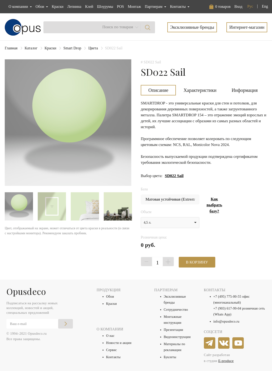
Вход (238, 7)
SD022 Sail (174, 176)
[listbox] (170, 222)
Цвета (93, 48)
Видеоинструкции (177, 337)
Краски (57, 7)
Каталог (31, 48)
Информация (245, 90)
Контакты (113, 357)
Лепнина (74, 7)
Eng (265, 6)
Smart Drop (72, 48)
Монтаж (134, 7)
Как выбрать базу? (214, 205)
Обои (110, 296)
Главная (11, 48)
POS (120, 7)
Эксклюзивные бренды (192, 27)
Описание (158, 90)
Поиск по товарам (117, 27)
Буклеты (170, 357)
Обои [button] (40, 7)
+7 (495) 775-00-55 (227, 296)
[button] (220, 6)
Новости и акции (118, 343)
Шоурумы (105, 7)
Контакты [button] (178, 7)
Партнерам (154, 7)
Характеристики (199, 90)
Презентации (173, 330)
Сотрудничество (176, 309)
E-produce (226, 361)
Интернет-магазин (246, 27)
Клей (89, 7)
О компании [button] (19, 7)
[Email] (39, 324)
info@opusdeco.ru (226, 321)
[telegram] (210, 343)
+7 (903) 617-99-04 (227, 308)
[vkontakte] (224, 343)
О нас (110, 336)
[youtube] (238, 343)
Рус (250, 6)
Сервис (111, 350)
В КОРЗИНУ (197, 262)
